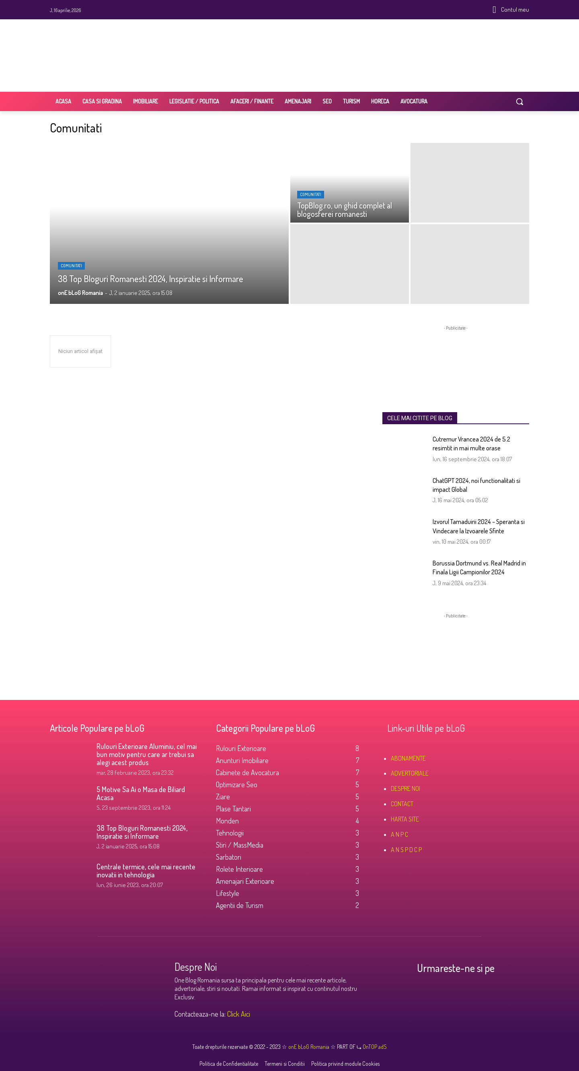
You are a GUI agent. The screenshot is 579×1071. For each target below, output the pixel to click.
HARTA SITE (405, 819)
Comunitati (71, 265)
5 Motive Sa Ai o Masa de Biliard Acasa (140, 793)
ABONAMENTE (408, 758)
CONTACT (402, 804)
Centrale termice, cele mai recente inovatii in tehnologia (145, 870)
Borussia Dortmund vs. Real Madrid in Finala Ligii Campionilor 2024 (479, 567)
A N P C (399, 834)
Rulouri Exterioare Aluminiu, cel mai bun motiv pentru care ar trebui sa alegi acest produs (146, 754)
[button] (519, 101)
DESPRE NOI (405, 788)
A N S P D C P (406, 850)
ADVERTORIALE (410, 773)
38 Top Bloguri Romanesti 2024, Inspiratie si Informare (141, 831)
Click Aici (238, 1013)
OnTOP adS (374, 1046)
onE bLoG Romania (309, 1046)
